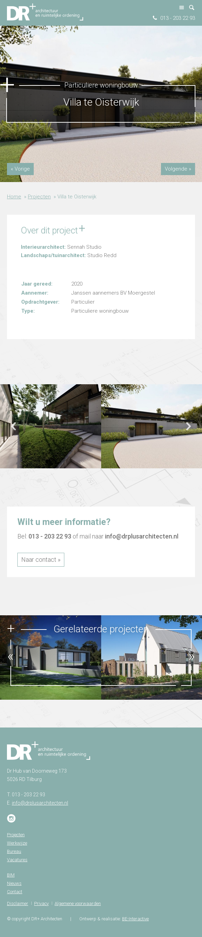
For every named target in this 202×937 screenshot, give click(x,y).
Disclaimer (17, 903)
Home (14, 197)
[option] (50, 426)
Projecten (39, 197)
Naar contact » (40, 559)
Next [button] (188, 429)
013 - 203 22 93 (177, 18)
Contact (14, 891)
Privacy (41, 903)
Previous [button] (14, 429)
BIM (11, 875)
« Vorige (20, 169)
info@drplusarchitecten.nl (141, 536)
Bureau (14, 851)
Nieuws (14, 883)
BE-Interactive (135, 918)
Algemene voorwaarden (78, 903)
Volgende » (178, 169)
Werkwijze (17, 843)
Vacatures (17, 859)
